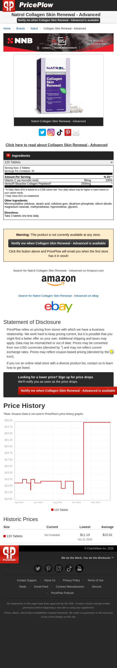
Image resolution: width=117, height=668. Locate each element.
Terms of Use (95, 580)
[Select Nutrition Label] (58, 162)
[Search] (98, 5)
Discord (96, 586)
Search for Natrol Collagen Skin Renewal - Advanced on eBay (58, 295)
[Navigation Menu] (109, 5)
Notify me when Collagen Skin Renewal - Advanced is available (58, 20)
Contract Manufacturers (70, 586)
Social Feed (41, 586)
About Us (49, 580)
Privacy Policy (71, 580)
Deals (22, 586)
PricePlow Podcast (62, 592)
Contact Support (27, 580)
